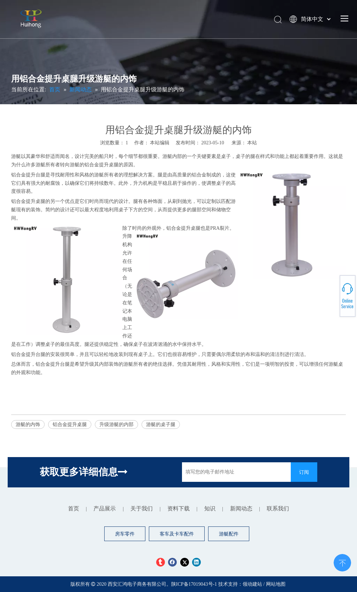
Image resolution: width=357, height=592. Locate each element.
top (342, 562)
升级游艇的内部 (116, 424)
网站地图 (276, 584)
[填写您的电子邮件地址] (234, 472)
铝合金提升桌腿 (70, 424)
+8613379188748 (330, 301)
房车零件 (125, 534)
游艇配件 (228, 534)
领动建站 (252, 584)
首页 (73, 508)
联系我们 (278, 508)
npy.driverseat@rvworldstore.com (330, 298)
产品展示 (104, 508)
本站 (252, 142)
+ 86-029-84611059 (330, 293)
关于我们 (141, 508)
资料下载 (178, 508)
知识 (209, 508)
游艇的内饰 (28, 424)
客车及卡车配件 (177, 534)
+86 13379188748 (330, 296)
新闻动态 (241, 508)
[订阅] (304, 472)
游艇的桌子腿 (160, 424)
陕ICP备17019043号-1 (194, 584)
